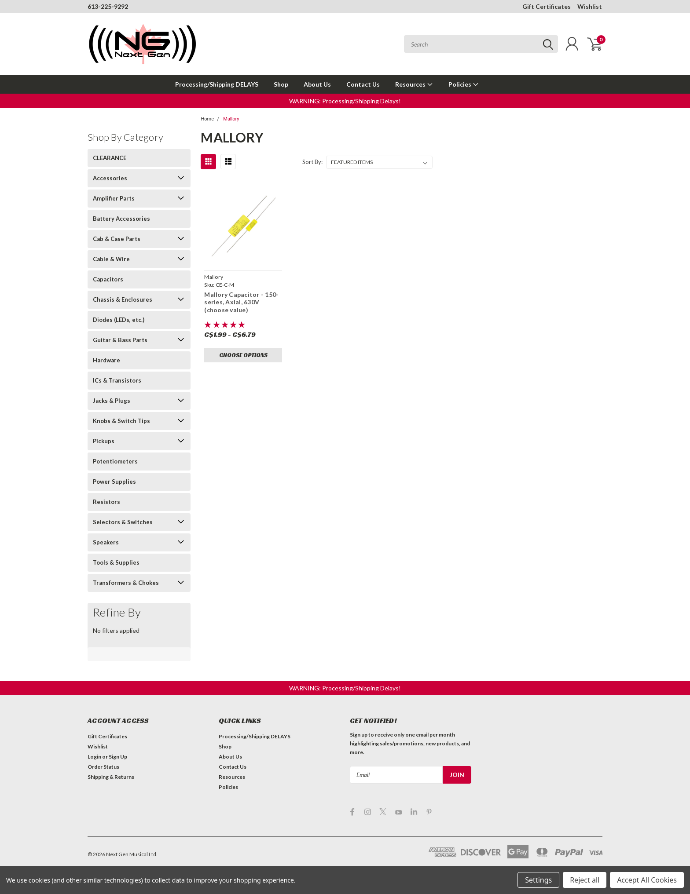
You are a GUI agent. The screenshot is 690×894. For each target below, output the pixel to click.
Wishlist (589, 6)
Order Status (103, 766)
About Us (317, 84)
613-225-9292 (108, 6)
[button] (345, 101)
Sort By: (312, 161)
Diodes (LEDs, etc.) (118, 319)
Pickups (103, 441)
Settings (538, 880)
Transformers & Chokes (126, 582)
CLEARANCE (109, 157)
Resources (414, 84)
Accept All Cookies (647, 880)
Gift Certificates (546, 6)
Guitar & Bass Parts (120, 339)
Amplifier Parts (114, 198)
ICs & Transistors (117, 380)
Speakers (106, 542)
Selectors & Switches (123, 521)
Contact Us (363, 84)
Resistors (106, 501)
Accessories (110, 178)
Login (94, 756)
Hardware (106, 360)
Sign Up (118, 756)
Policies (463, 84)
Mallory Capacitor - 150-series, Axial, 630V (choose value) (241, 302)
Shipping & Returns (111, 777)
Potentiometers (115, 461)
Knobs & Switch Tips (121, 420)
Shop (281, 84)
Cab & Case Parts (116, 238)
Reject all (584, 880)
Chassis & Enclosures (122, 299)
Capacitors (108, 279)
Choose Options (243, 355)
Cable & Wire (111, 259)
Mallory (231, 119)
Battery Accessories (121, 218)
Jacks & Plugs (111, 400)
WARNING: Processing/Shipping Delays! (345, 101)
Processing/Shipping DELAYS (216, 84)
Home (207, 119)
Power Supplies (114, 481)
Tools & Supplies (116, 562)
